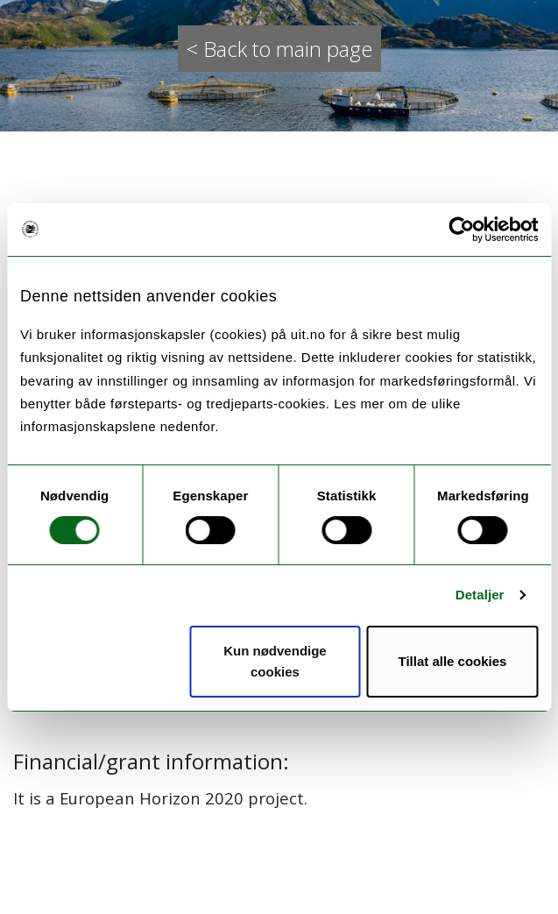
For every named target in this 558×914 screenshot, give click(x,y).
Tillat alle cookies (453, 661)
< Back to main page (279, 48)
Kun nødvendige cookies (275, 661)
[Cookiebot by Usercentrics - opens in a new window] (461, 229)
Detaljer (480, 594)
